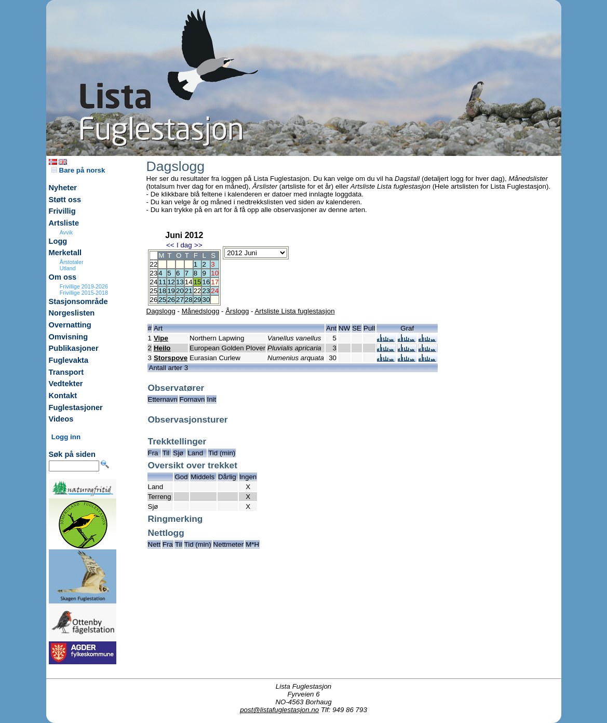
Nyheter (63, 187)
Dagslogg (161, 311)
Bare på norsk (78, 170)
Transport (66, 372)
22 (197, 291)
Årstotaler (72, 262)
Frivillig (62, 211)
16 (206, 282)
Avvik (66, 232)
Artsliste (64, 223)
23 (206, 291)
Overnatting (70, 325)
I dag (184, 245)
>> (198, 245)
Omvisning (68, 337)
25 (162, 300)
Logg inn (65, 437)
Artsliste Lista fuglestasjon (294, 311)
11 (162, 282)
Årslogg (237, 311)
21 (189, 291)
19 (171, 291)
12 (171, 282)
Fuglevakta (69, 360)
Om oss (63, 277)
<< (170, 245)
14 (189, 282)
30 (206, 300)
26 (171, 300)
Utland (68, 268)
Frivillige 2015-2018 (84, 293)
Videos (61, 419)
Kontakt (63, 395)
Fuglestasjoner (76, 407)
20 (180, 291)
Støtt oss (65, 199)
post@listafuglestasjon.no (279, 710)
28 (189, 300)
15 (197, 282)
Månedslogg (201, 311)
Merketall (65, 252)
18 (162, 291)
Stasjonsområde (78, 301)
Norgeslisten (72, 313)
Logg (58, 241)
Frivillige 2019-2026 (84, 286)
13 (180, 282)
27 (180, 300)
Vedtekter (66, 383)
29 (197, 300)
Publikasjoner (74, 348)
